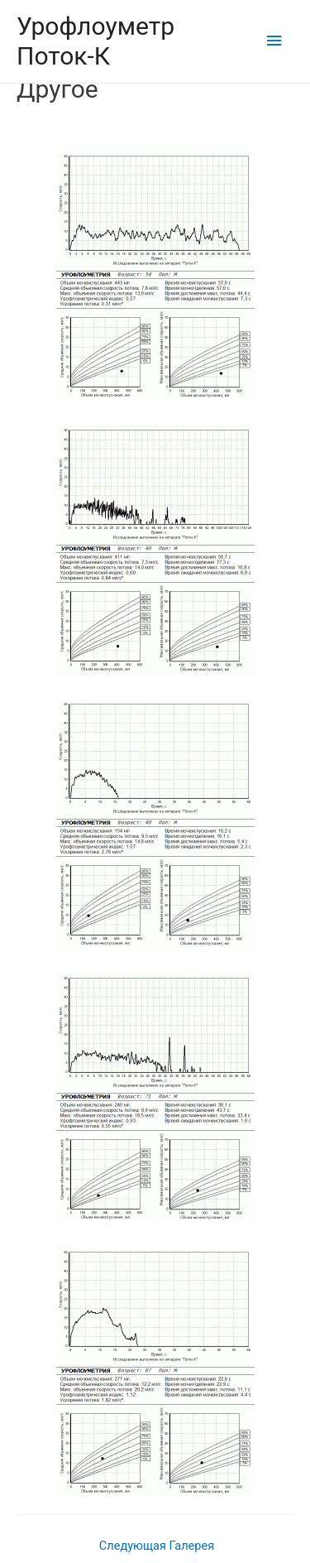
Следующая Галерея (156, 1545)
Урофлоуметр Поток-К (95, 41)
